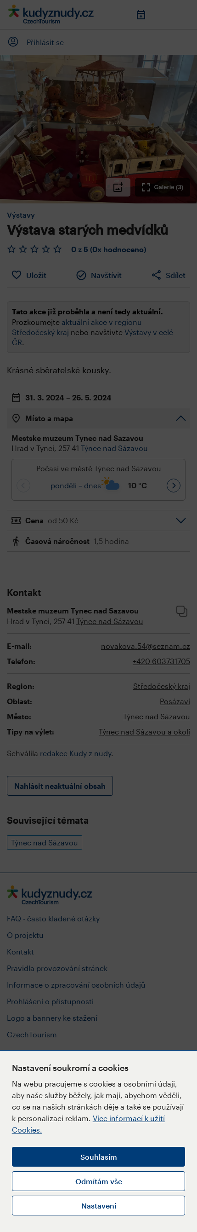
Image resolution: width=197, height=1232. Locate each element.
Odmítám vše (98, 1181)
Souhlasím (98, 1156)
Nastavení (98, 1205)
